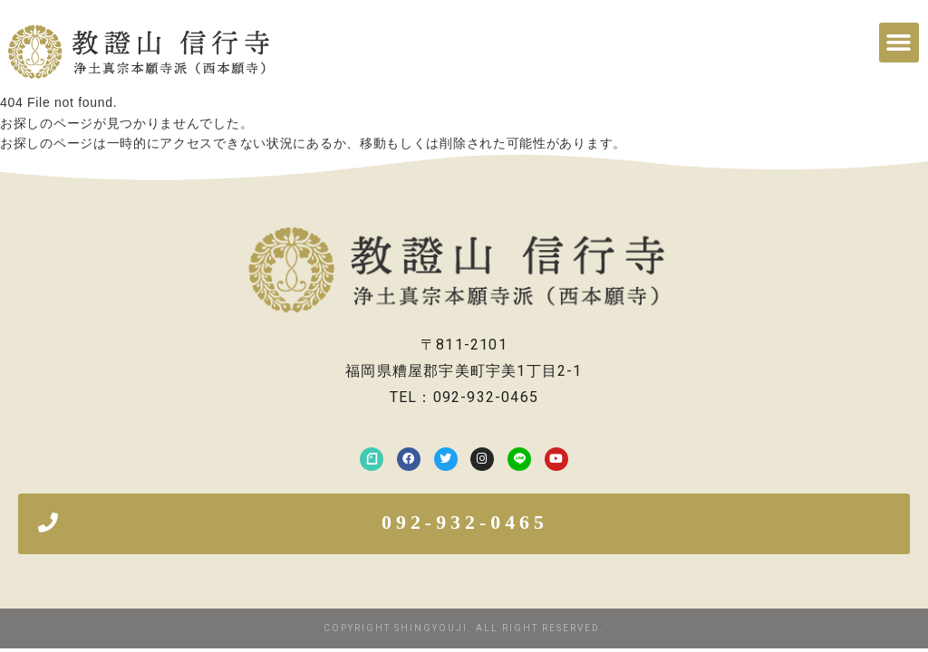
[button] (899, 42)
